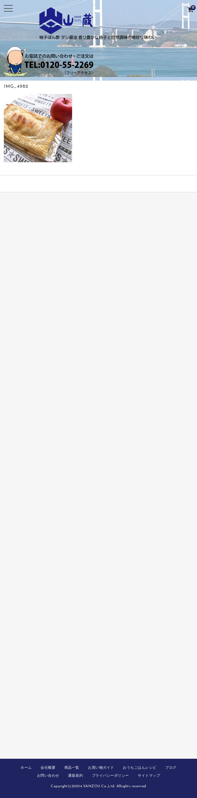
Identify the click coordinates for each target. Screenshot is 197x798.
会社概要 (48, 768)
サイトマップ (149, 776)
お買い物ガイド (101, 768)
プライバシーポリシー (110, 776)
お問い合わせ (48, 776)
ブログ (170, 768)
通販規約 (75, 776)
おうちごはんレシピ (139, 768)
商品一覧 (71, 768)
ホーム (26, 768)
